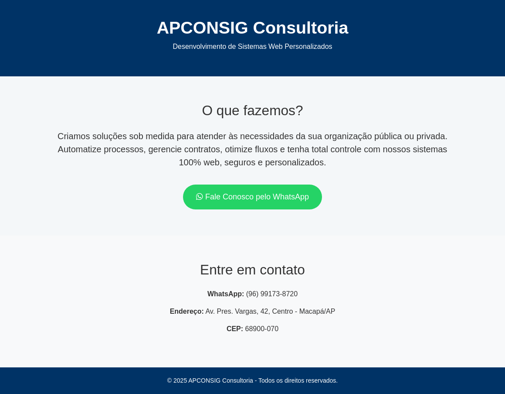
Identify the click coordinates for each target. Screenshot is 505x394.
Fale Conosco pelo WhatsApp (252, 196)
